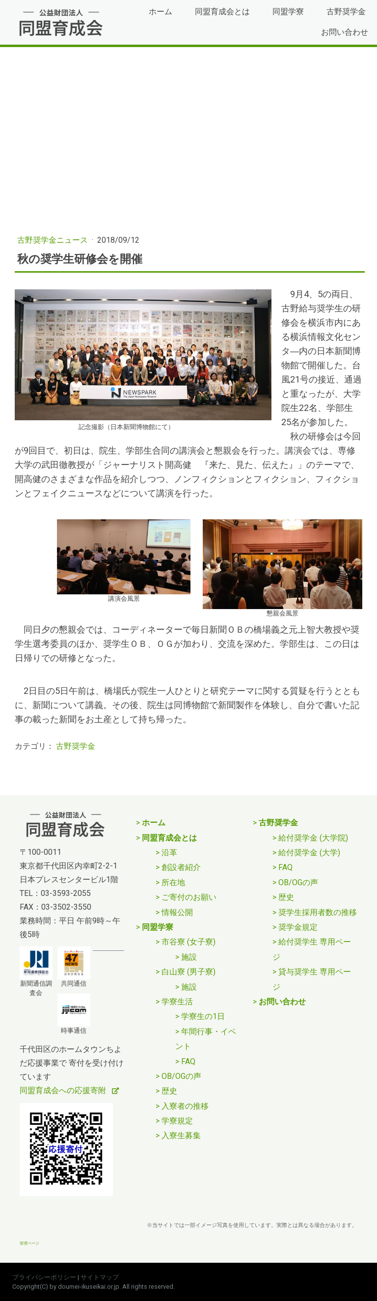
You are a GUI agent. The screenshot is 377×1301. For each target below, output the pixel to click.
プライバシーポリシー (44, 1277)
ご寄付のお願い (189, 897)
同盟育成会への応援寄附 (64, 1090)
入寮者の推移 (185, 1106)
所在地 (173, 882)
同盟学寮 (288, 11)
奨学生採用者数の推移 (317, 912)
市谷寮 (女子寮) (188, 941)
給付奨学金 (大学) (309, 852)
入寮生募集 (181, 1135)
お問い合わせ (344, 32)
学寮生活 (177, 1001)
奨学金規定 (298, 927)
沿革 (169, 852)
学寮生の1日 (203, 1016)
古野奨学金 (346, 11)
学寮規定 (177, 1120)
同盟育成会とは (222, 11)
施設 (189, 957)
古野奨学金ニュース (53, 240)
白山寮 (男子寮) (188, 971)
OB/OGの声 (181, 1076)
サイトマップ (100, 1277)
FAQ (188, 1061)
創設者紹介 (181, 867)
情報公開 (177, 912)
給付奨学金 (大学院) (313, 837)
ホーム (160, 11)
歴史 (169, 1091)
